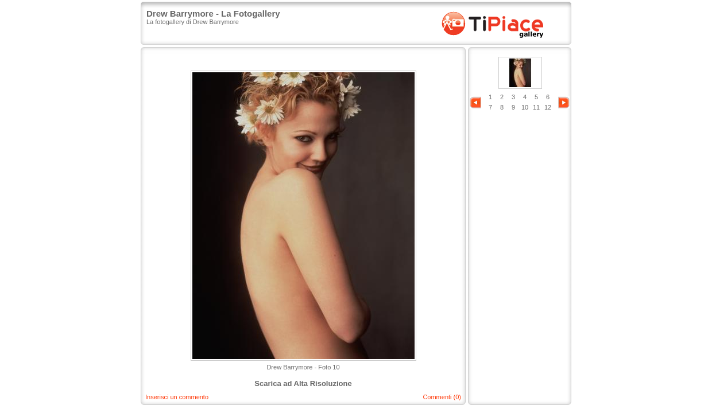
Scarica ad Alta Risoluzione (302, 383)
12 (547, 107)
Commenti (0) (442, 396)
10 (524, 107)
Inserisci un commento (176, 396)
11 (536, 107)
